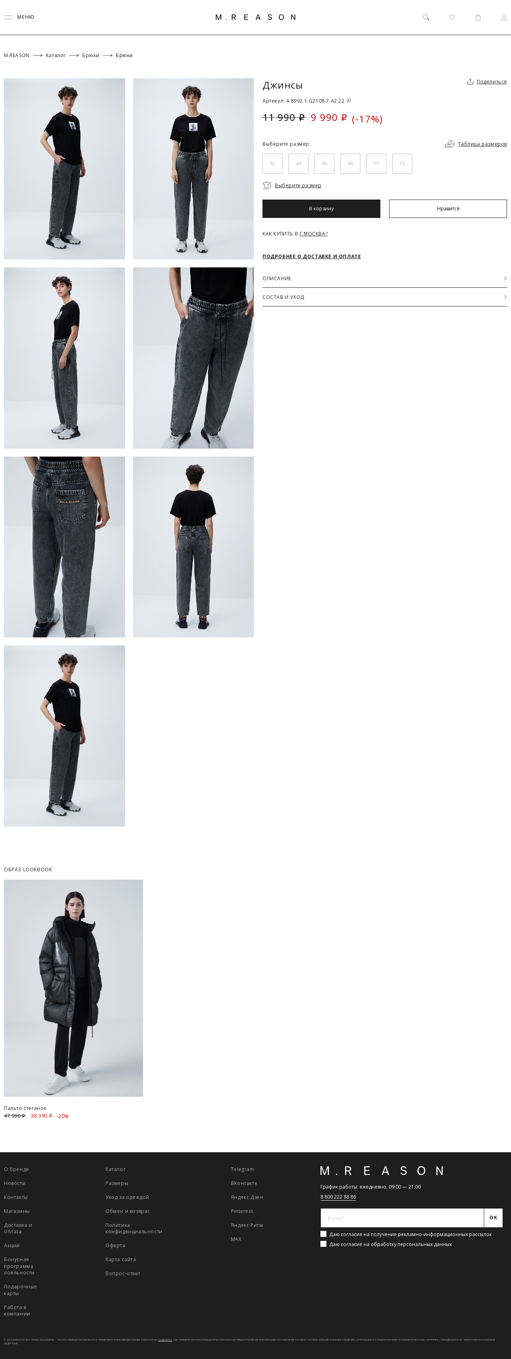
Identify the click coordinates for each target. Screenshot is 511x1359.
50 (376, 163)
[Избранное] (452, 17)
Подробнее (165, 1339)
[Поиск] (426, 17)
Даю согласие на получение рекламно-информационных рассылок (410, 1234)
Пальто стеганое (25, 1108)
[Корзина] (478, 17)
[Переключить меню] (19, 17)
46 (324, 163)
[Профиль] (504, 17)
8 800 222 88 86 (338, 1196)
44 (298, 163)
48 (350, 163)
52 (402, 163)
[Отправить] (493, 1218)
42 (272, 163)
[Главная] (255, 17)
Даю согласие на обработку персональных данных (390, 1244)
